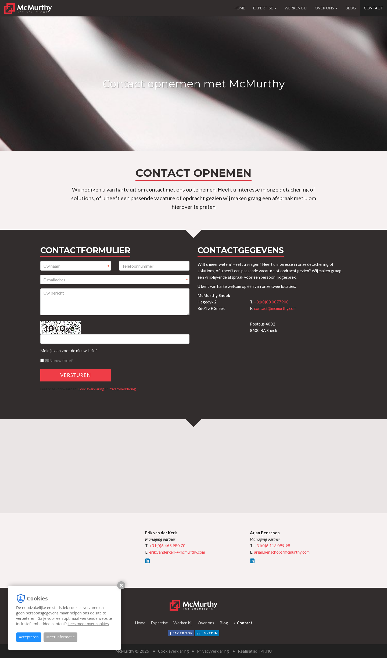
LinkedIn (207, 633)
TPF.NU (265, 651)
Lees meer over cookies (88, 623)
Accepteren (29, 636)
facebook (181, 633)
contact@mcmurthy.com (275, 308)
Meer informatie (60, 636)
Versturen (75, 375)
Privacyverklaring (122, 389)
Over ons (326, 8)
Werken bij (296, 8)
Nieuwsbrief (56, 360)
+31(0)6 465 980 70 (167, 545)
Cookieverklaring (91, 389)
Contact (373, 8)
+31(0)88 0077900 (271, 301)
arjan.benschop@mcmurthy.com (282, 552)
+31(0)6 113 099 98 (272, 545)
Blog (351, 8)
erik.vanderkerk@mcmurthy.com (177, 552)
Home (239, 8)
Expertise (265, 8)
